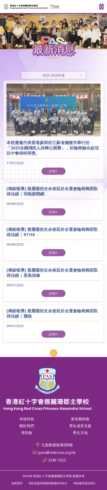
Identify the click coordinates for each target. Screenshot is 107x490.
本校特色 (26, 418)
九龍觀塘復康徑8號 (57, 444)
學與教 (26, 432)
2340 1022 (57, 460)
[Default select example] (53, 81)
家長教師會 (80, 418)
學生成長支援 (80, 425)
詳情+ (53, 174)
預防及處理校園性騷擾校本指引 (48, 483)
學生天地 (80, 432)
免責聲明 (16, 483)
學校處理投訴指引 (85, 483)
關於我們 (26, 425)
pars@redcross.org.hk (57, 452)
